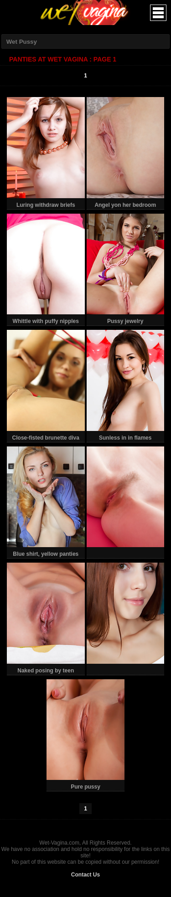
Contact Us (85, 874)
